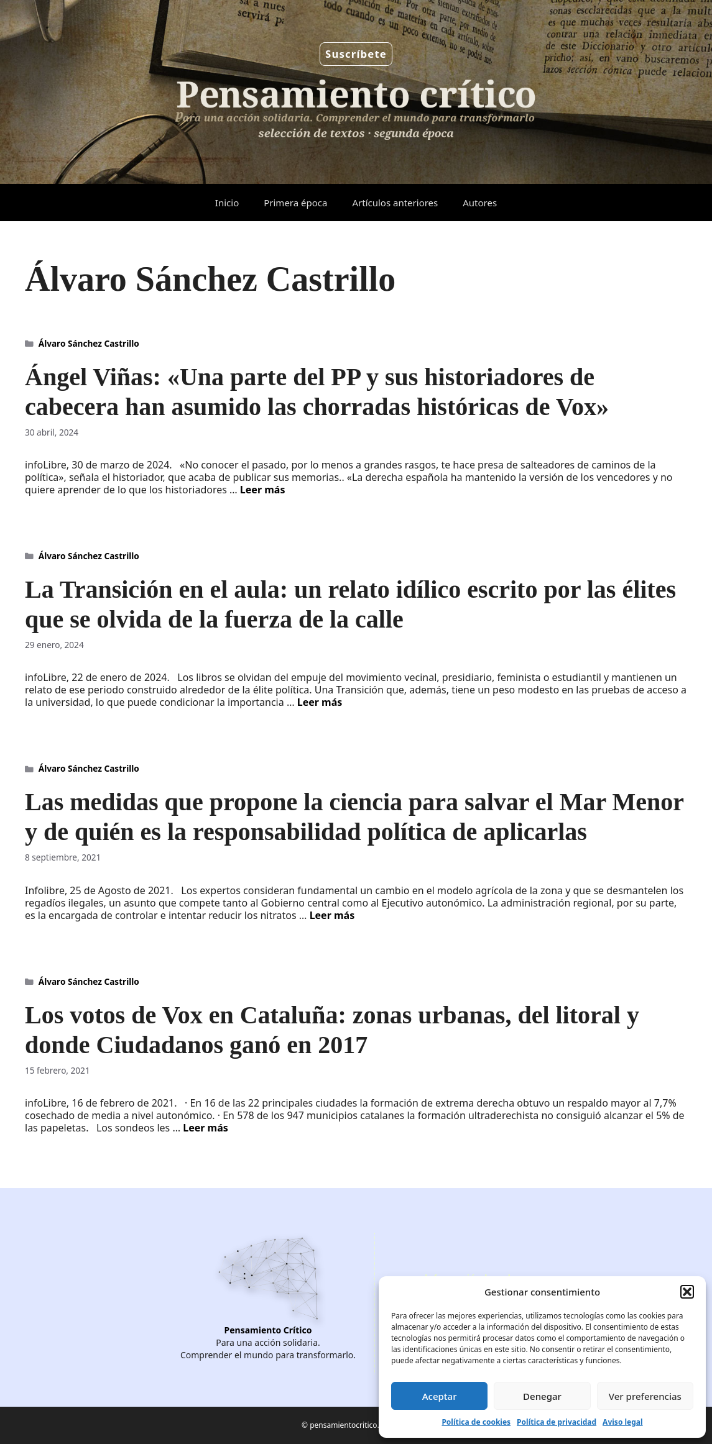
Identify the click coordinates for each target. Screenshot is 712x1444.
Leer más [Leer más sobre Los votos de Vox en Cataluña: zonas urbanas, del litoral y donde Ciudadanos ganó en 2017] (205, 1128)
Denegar (542, 1396)
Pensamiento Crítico (268, 1330)
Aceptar (439, 1396)
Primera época (295, 202)
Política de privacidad (556, 1422)
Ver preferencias (645, 1396)
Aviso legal (622, 1422)
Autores (480, 202)
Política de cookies (476, 1422)
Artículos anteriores (395, 202)
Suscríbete (356, 54)
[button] (687, 1292)
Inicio (227, 202)
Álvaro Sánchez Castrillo (89, 343)
